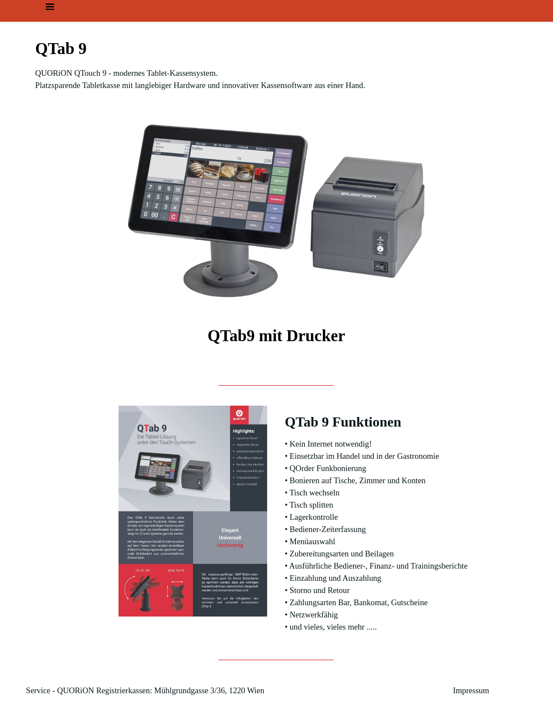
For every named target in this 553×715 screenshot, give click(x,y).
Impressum (471, 690)
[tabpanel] (276, 64)
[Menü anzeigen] (50, 6)
